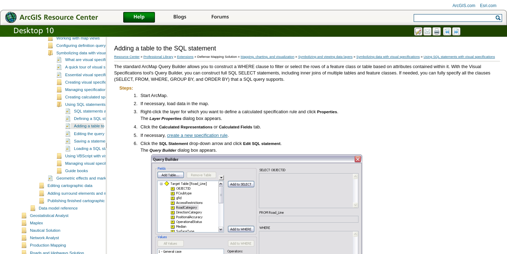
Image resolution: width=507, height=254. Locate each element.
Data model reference (58, 232)
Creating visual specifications (91, 106)
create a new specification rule (197, 135)
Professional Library (158, 57)
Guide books (76, 195)
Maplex (36, 247)
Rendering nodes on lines (79, 48)
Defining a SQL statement (97, 143)
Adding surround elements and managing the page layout (99, 218)
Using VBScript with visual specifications (101, 180)
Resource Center (127, 57)
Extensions (185, 57)
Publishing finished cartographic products (84, 225)
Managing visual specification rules (96, 188)
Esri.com (488, 5)
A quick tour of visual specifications (96, 91)
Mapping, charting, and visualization (268, 57)
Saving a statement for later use (102, 165)
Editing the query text (93, 158)
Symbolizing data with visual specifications (94, 77)
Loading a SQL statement (97, 173)
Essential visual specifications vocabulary (102, 99)
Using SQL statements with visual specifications (459, 57)
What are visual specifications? (93, 84)
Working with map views (78, 62)
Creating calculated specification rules (99, 121)
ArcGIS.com (463, 5)
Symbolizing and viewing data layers (80, 41)
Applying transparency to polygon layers (92, 55)
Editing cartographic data (70, 210)
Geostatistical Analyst (49, 240)
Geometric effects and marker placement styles (98, 202)
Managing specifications (86, 114)
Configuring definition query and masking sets (97, 70)
